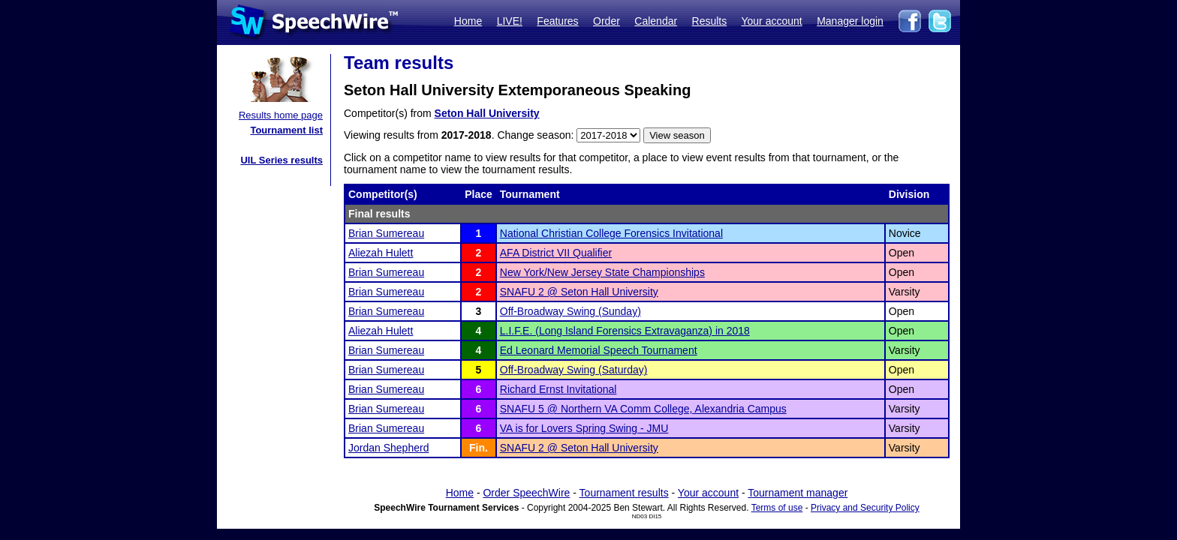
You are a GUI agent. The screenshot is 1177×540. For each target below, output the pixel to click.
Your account (771, 21)
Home (468, 21)
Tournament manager (797, 493)
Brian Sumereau (386, 233)
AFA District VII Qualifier (556, 253)
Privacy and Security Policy (865, 507)
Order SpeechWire (526, 493)
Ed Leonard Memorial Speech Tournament (598, 350)
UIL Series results (281, 160)
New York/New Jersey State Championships (602, 272)
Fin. (478, 448)
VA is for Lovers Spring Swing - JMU (584, 428)
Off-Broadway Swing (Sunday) (570, 311)
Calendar (655, 21)
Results (709, 21)
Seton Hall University (487, 113)
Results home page (281, 115)
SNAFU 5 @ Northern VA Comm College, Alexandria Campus (643, 409)
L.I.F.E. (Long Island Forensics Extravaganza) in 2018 (625, 331)
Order (606, 21)
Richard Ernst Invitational (558, 389)
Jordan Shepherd (388, 448)
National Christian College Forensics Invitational (611, 233)
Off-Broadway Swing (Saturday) (574, 370)
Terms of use (777, 507)
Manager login (850, 21)
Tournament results (624, 493)
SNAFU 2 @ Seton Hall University (579, 292)
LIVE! (509, 21)
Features (557, 21)
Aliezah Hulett (380, 253)
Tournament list (286, 130)
